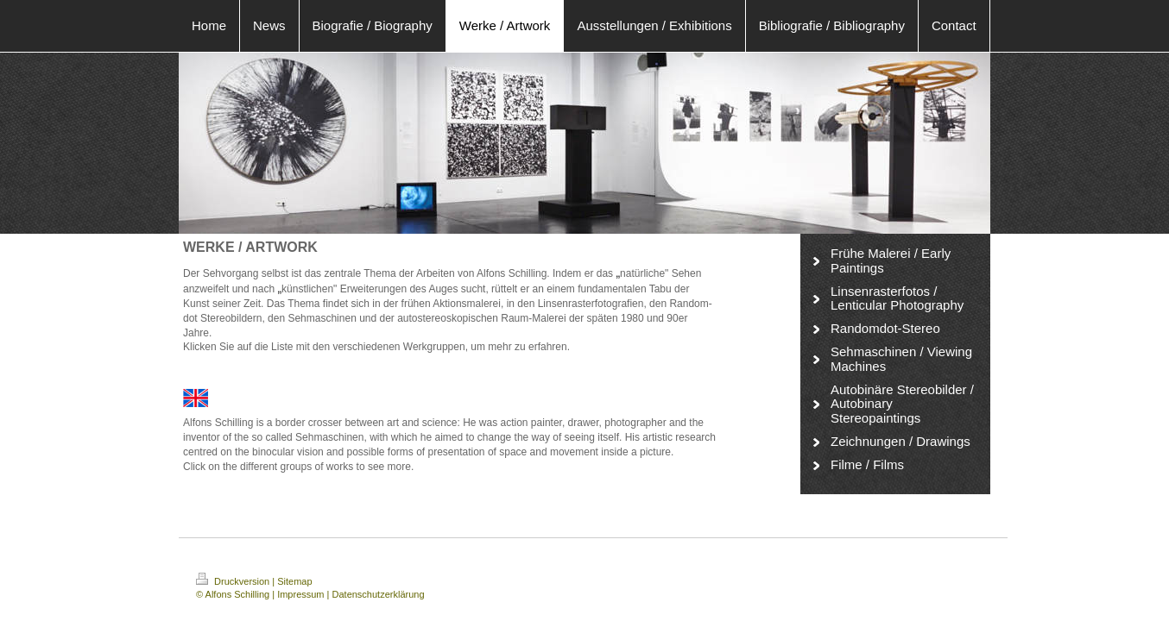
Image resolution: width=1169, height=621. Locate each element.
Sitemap (294, 581)
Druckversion (234, 581)
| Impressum (298, 594)
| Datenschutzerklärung (376, 594)
